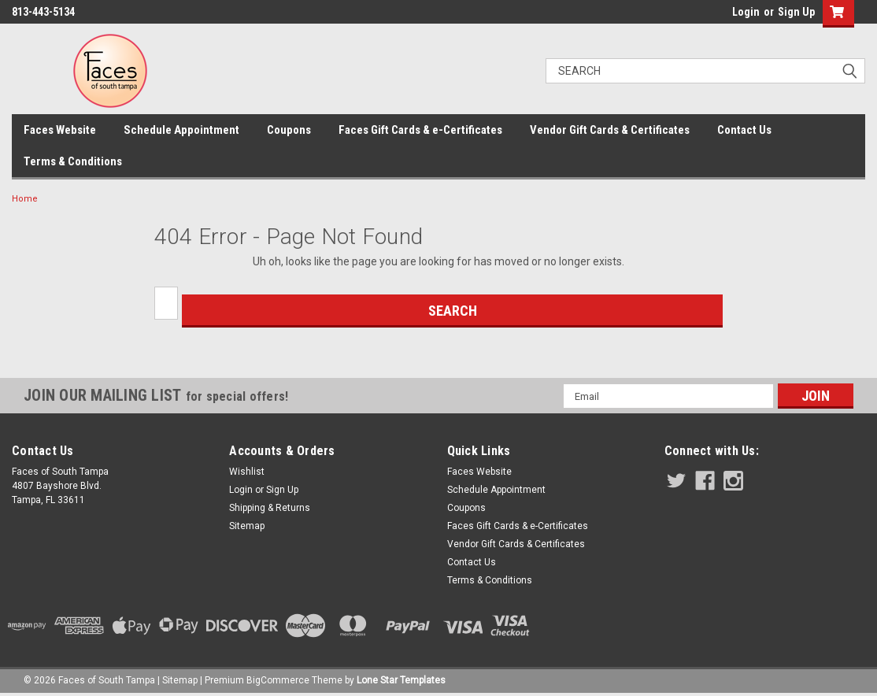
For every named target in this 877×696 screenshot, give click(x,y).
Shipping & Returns (269, 507)
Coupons (289, 130)
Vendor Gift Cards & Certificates (610, 130)
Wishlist (247, 471)
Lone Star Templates (401, 680)
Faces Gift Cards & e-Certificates (420, 130)
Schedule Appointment (181, 130)
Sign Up (796, 12)
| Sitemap (177, 680)
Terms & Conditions (73, 161)
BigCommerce (277, 680)
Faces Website (60, 130)
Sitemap (247, 525)
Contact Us (744, 130)
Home (25, 199)
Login (746, 12)
